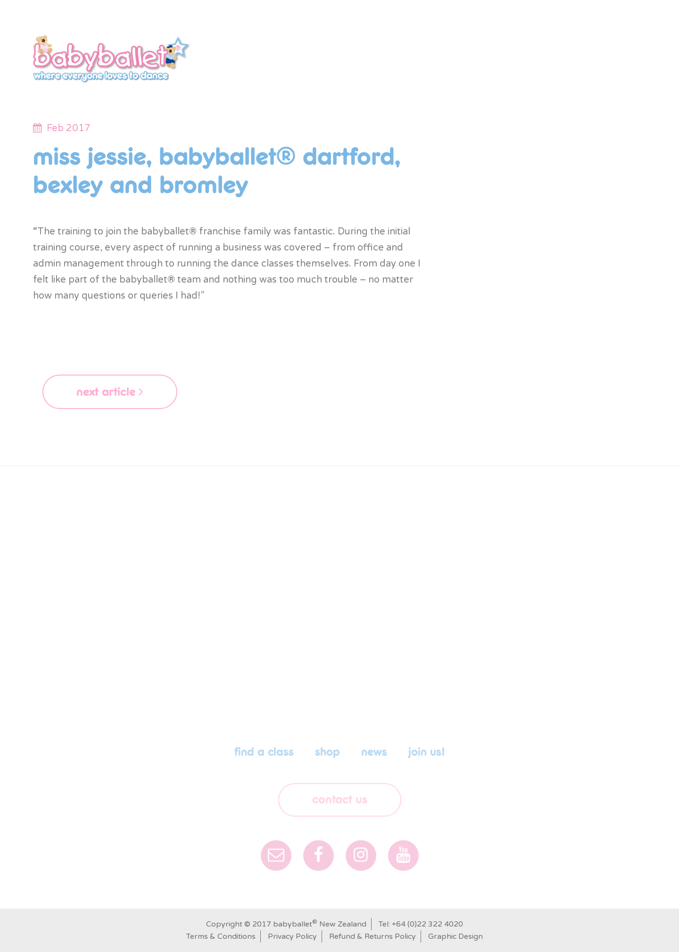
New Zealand (75, 10)
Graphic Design (455, 936)
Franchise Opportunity (589, 53)
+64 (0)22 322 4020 (427, 924)
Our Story (261, 53)
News (513, 53)
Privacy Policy (292, 936)
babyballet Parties (444, 53)
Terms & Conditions (221, 936)
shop (374, 53)
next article (109, 392)
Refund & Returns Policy (372, 936)
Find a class (322, 53)
